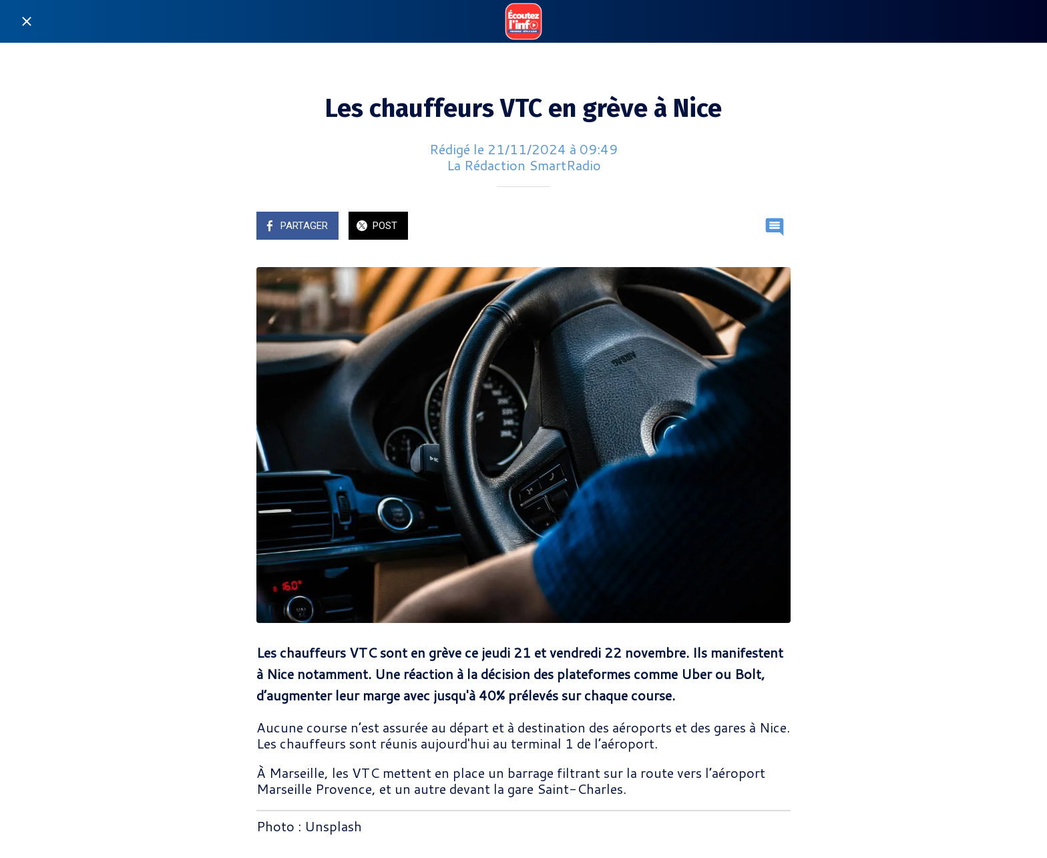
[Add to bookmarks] (742, 227)
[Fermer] (27, 21)
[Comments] (775, 227)
